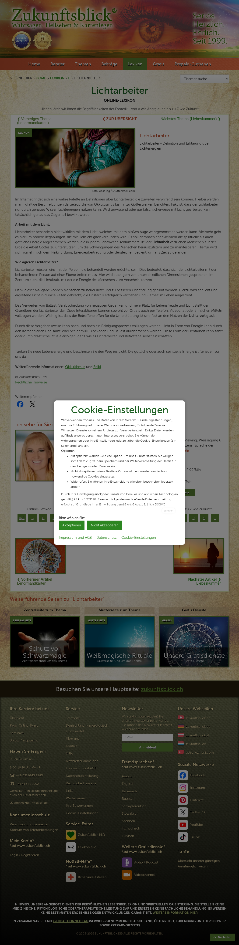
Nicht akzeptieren (105, 525)
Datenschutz (106, 537)
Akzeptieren (71, 525)
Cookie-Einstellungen (138, 537)
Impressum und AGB (75, 537)
